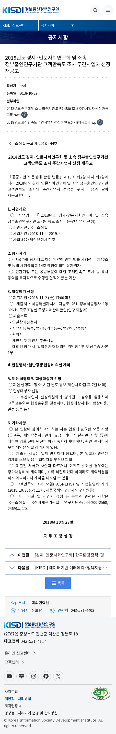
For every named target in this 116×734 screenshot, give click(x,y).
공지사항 (47, 25)
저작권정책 (13, 706)
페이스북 (46, 676)
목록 (61, 583)
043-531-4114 (33, 641)
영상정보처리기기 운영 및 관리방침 (31, 713)
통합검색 (95, 10)
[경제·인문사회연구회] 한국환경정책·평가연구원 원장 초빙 (64, 555)
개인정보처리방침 (18, 699)
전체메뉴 (108, 10)
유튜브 (9, 676)
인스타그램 (34, 676)
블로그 (21, 676)
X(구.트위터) (58, 676)
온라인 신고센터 (21, 653)
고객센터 (15, 662)
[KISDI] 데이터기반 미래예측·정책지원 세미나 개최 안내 (64, 568)
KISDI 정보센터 (14, 25)
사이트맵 (11, 691)
